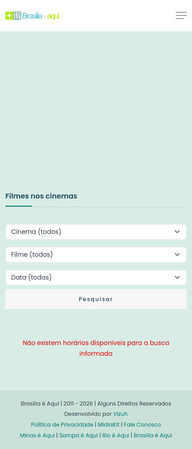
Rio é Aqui (115, 435)
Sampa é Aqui (78, 435)
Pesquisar (96, 299)
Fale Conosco (142, 424)
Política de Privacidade (62, 424)
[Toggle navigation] (181, 15)
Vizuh (120, 414)
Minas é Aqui (37, 435)
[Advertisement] (72, 121)
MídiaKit (108, 424)
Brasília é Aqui (153, 435)
